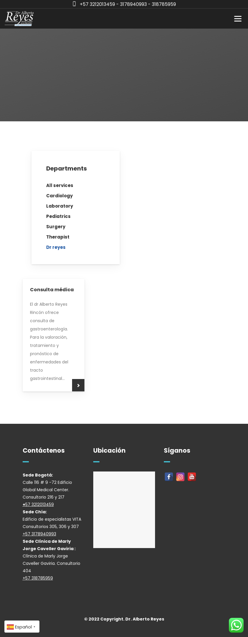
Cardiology (59, 196)
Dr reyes (56, 247)
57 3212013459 (39, 504)
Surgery (55, 227)
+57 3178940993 (39, 534)
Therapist (57, 237)
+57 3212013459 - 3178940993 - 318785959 (128, 4)
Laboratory (59, 206)
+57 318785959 (38, 578)
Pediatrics (58, 216)
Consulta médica (52, 289)
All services (59, 185)
